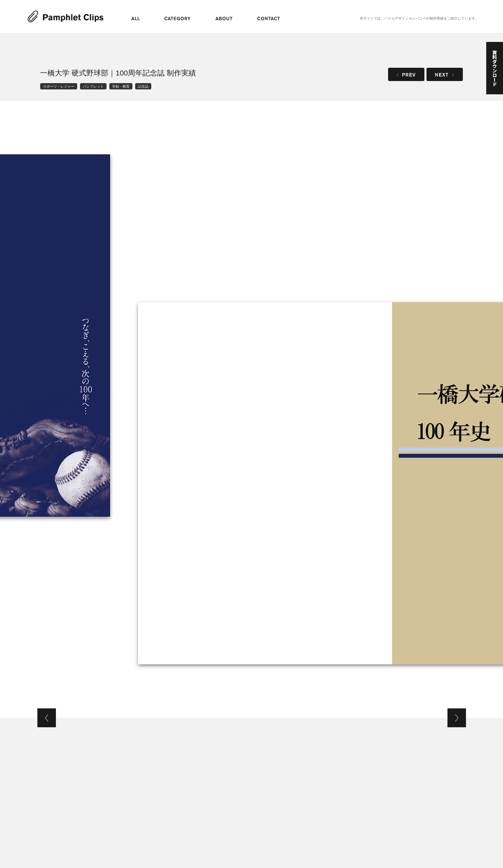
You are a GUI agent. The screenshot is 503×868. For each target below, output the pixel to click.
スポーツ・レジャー (58, 86)
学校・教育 (121, 86)
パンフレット (93, 86)
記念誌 (143, 86)
